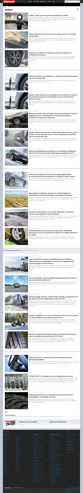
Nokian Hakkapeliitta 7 (39, 416)
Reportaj (39, 209)
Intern (38, 13)
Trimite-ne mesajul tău (72, 489)
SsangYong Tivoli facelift (56, 469)
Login (53, 1)
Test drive (69, 437)
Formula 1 (69, 452)
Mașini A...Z (18, 472)
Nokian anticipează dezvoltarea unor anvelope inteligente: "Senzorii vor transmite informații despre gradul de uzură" (52, 152)
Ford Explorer (53, 439)
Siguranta (41, 228)
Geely (5, 457)
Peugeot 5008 (36, 460)
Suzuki (17, 463)
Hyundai (6, 460)
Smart (17, 459)
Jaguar (5, 463)
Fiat (5, 454)
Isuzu (5, 462)
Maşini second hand (72, 434)
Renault (17, 452)
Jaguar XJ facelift (54, 445)
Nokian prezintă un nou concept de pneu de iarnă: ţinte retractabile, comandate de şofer (51, 396)
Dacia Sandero (53, 480)
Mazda (17, 437)
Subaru (17, 462)
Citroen (5, 446)
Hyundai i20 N (53, 458)
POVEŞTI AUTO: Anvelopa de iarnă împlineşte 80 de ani (51, 376)
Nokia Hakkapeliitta (49, 416)
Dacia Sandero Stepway (56, 444)
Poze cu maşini (71, 439)
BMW (5, 444)
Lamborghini (7, 468)
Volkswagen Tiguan (38, 436)
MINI (17, 441)
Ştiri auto (69, 435)
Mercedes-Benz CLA (38, 437)
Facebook (50, 425)
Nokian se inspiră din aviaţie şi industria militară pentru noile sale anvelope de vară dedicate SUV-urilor (52, 335)
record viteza (23, 416)
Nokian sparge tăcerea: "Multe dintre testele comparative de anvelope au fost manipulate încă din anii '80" (53, 298)
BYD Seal (35, 439)
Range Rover (19, 450)
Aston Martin (7, 439)
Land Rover (6, 470)
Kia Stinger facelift (54, 467)
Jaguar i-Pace (53, 459)
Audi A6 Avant (36, 454)
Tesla (17, 465)
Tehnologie (42, 392)
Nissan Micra (53, 453)
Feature (39, 374)
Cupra (5, 447)
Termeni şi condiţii (23, 488)
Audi (6, 416)
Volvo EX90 (36, 470)
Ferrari (5, 452)
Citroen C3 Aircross (38, 455)
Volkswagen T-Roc (37, 446)
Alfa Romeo (7, 437)
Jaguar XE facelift (54, 466)
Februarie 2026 (71, 447)
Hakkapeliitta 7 (29, 416)
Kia (5, 467)
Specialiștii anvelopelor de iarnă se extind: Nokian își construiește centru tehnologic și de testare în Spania (50, 194)
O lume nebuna (41, 275)
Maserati (18, 436)
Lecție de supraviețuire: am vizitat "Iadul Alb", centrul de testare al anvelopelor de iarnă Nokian (51, 213)
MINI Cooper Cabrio (38, 457)
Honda (5, 459)
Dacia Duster (53, 478)
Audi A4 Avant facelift (55, 471)
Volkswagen (18, 468)
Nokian (9, 416)
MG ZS (35, 465)
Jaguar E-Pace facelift (55, 464)
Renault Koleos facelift (55, 472)
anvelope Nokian (15, 416)
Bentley (6, 442)
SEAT (17, 455)
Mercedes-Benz (19, 439)
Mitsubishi (18, 442)
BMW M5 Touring (37, 450)
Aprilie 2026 (70, 443)
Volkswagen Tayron (38, 463)
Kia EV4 (35, 452)
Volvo (17, 470)
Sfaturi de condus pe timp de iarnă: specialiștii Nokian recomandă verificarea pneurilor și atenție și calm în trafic (52, 175)
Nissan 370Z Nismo (55, 441)
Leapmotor (6, 472)
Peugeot (17, 447)
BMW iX (52, 477)
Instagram (54, 425)
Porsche (17, 449)
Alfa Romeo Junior (37, 481)
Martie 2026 (70, 445)
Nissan (17, 444)
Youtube (58, 425)
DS (4, 450)
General (43, 92)
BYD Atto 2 (36, 444)
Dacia (5, 449)
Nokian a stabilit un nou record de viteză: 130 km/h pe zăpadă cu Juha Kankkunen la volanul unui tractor (53, 316)
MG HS (35, 462)
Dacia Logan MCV (54, 483)
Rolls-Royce (18, 454)
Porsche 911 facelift (37, 471)
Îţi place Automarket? (13, 250)
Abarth (5, 436)
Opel (17, 446)
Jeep (5, 465)
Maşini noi (7, 431)
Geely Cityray (36, 441)
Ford (5, 455)
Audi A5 (35, 458)
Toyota (17, 467)
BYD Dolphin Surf (37, 473)
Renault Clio (36, 442)
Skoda (17, 457)
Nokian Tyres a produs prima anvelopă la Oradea (48, 15)
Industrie (40, 50)
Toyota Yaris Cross (54, 442)
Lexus (5, 473)
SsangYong (18, 460)
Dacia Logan (53, 482)
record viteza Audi (58, 416)
